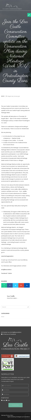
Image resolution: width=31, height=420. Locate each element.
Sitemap (3, 415)
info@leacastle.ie (6, 269)
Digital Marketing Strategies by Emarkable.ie (18, 416)
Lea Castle (11, 296)
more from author (12, 298)
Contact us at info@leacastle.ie (12, 332)
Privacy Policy (9, 415)
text (8, 400)
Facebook (4, 273)
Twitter (10, 273)
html (4, 400)
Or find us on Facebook (9, 334)
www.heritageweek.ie (7, 256)
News (2, 96)
